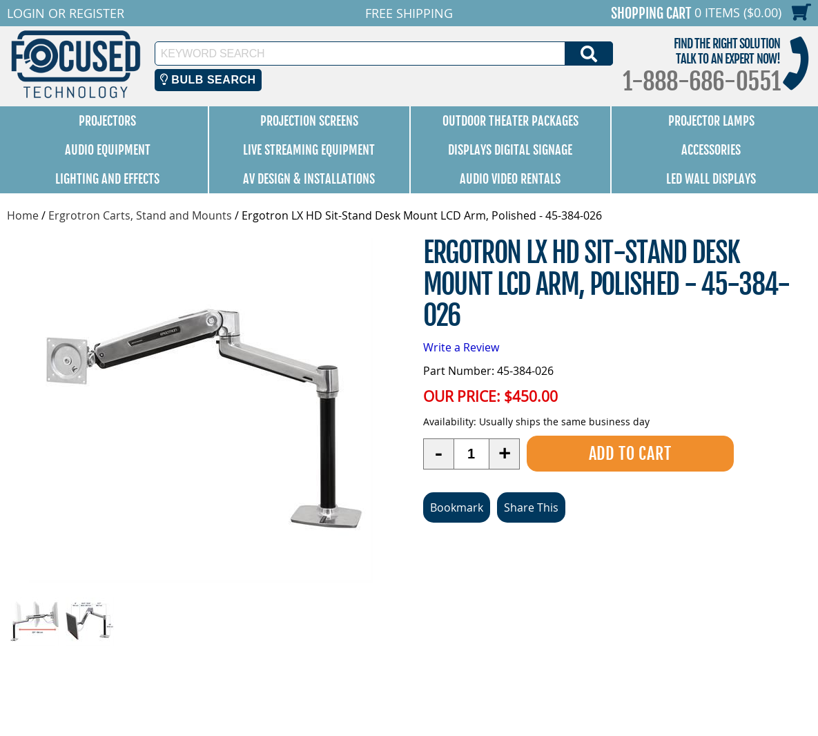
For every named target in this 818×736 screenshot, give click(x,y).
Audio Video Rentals (510, 178)
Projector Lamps (711, 120)
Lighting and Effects (107, 178)
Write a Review (461, 347)
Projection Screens (309, 120)
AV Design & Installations (309, 178)
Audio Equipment (107, 149)
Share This (531, 507)
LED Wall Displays (711, 178)
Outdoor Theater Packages (510, 120)
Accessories (711, 149)
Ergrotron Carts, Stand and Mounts (140, 215)
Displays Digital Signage (510, 149)
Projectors (107, 120)
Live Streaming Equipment (309, 149)
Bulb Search (208, 80)
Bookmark (456, 507)
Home (23, 215)
